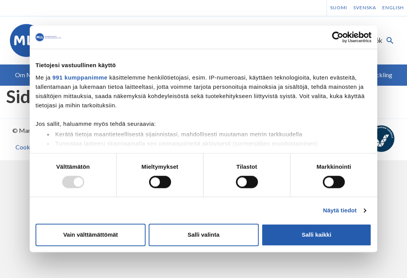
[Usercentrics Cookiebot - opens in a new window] (337, 37)
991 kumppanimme (80, 77)
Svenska (364, 7)
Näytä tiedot (340, 210)
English (393, 7)
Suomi (338, 7)
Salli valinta (204, 235)
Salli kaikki (316, 235)
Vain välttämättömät (90, 235)
